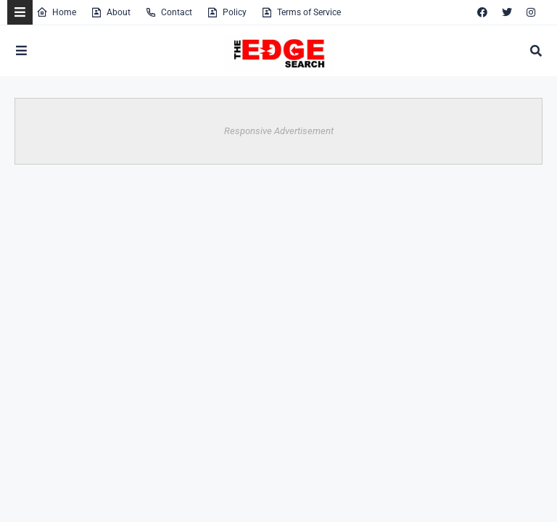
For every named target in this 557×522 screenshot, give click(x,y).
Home (56, 12)
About (111, 12)
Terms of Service (301, 12)
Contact (168, 12)
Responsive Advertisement (279, 130)
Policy (227, 12)
